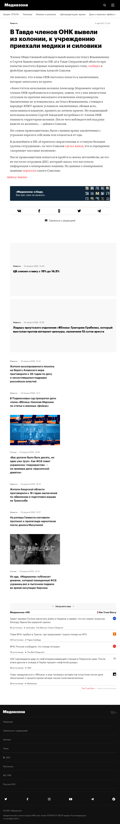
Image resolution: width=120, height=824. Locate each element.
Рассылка (8, 766)
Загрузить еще (63, 606)
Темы (6, 748)
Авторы (7, 739)
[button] (113, 5)
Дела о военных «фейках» (102, 14)
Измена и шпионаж (46, 14)
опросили (29, 171)
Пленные (27, 14)
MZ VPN (7, 775)
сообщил (94, 66)
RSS (6, 757)
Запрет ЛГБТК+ (11, 14)
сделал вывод (74, 146)
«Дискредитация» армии (72, 14)
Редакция (8, 721)
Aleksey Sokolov (17, 177)
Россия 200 (9, 784)
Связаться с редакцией (60, 220)
